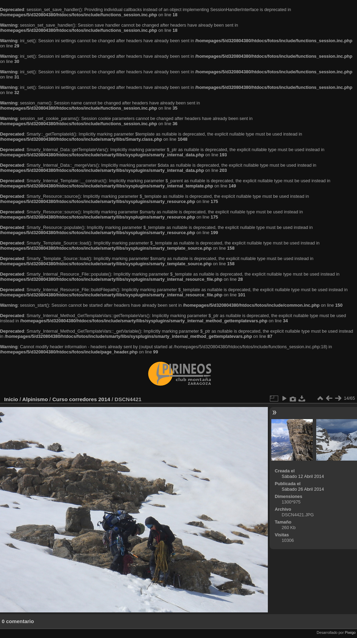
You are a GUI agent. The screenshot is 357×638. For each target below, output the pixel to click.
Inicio (11, 399)
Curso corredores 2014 (81, 399)
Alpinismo (35, 399)
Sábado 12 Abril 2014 (303, 476)
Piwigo (350, 632)
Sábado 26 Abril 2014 (303, 489)
